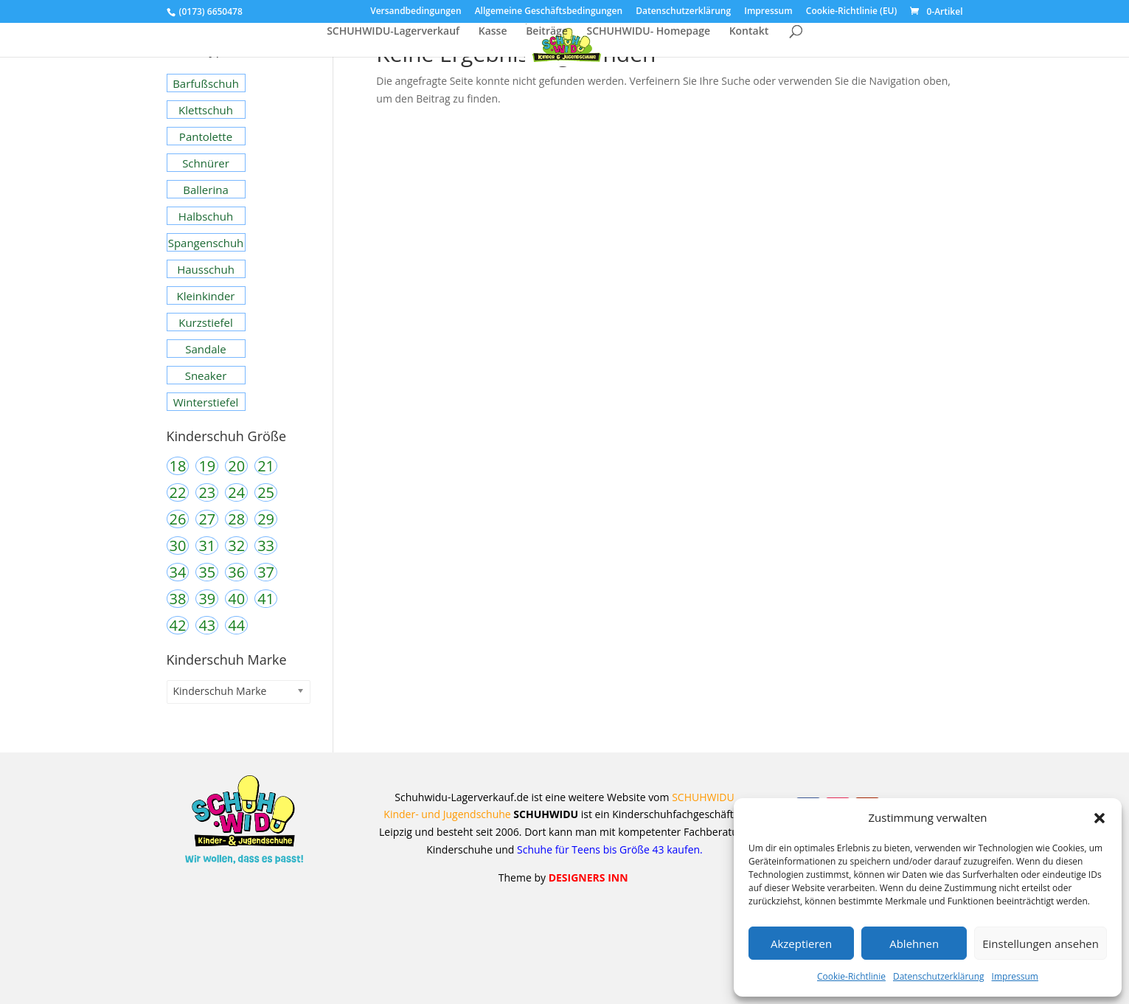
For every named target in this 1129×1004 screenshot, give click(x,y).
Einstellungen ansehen (1040, 943)
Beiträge (547, 32)
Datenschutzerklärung (938, 976)
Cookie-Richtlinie (851, 976)
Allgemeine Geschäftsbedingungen (548, 12)
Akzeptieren (801, 943)
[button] (1099, 818)
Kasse (493, 32)
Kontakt (749, 32)
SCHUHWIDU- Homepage (648, 32)
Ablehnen (914, 943)
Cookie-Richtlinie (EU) (851, 12)
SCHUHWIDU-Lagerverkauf (393, 32)
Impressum (1015, 976)
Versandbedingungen (415, 12)
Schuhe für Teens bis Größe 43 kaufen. (608, 849)
